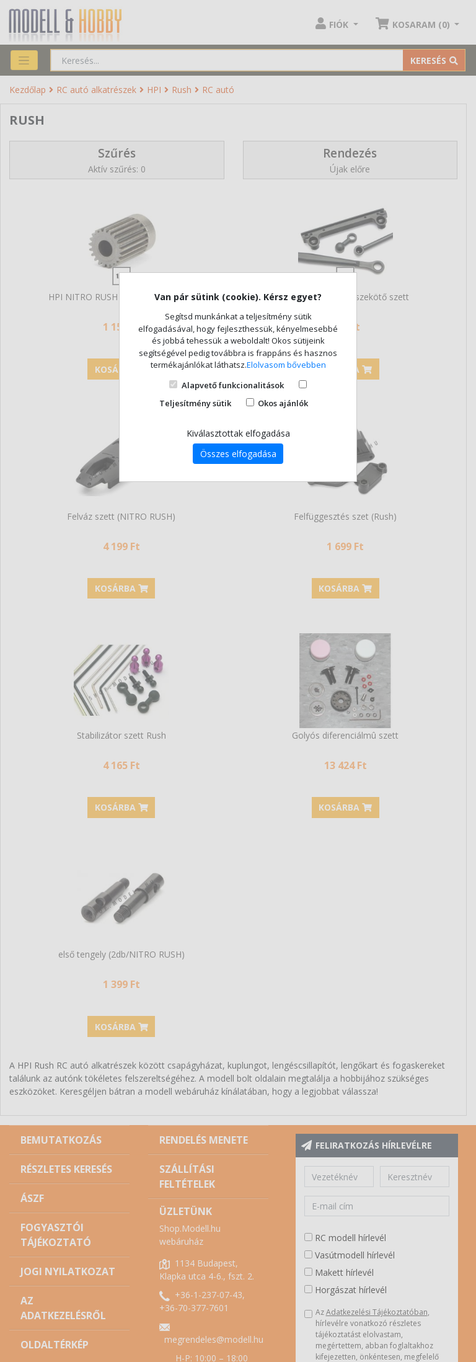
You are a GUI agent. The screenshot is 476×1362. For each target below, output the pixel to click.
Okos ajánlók (283, 403)
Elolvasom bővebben (286, 364)
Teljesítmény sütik (195, 403)
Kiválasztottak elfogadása (238, 433)
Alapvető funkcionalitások (233, 385)
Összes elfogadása (238, 454)
